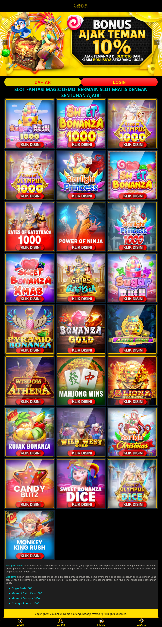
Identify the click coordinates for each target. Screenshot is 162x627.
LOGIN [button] (119, 82)
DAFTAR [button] (43, 82)
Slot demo (11, 576)
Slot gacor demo (14, 565)
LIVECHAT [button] (142, 622)
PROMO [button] (101, 622)
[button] (5, 42)
